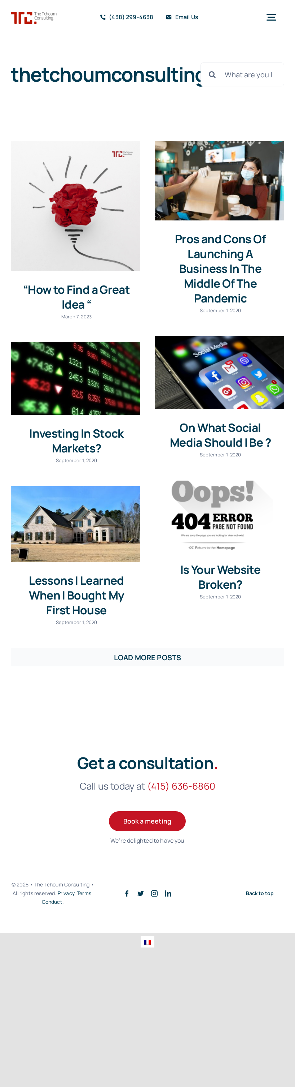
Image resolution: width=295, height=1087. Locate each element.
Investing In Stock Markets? (76, 440)
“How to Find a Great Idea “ (76, 297)
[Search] (212, 74)
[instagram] (154, 893)
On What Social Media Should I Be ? (220, 435)
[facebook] (127, 893)
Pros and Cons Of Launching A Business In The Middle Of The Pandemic (220, 268)
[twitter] (140, 893)
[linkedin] (168, 893)
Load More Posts (147, 657)
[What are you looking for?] (243, 74)
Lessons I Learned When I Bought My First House (76, 595)
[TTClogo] (34, 15)
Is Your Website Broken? (220, 577)
